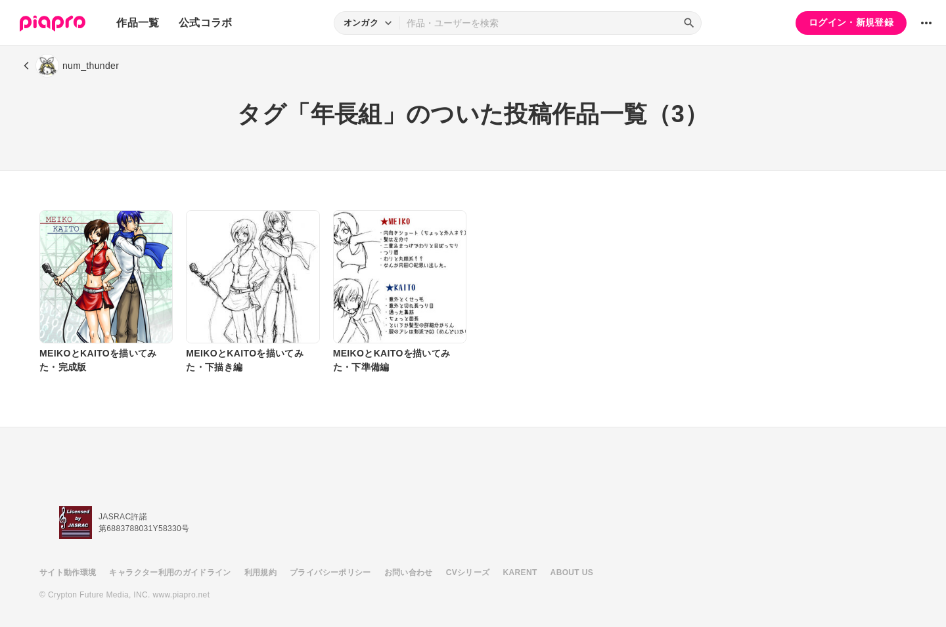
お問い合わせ (408, 572)
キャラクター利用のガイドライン (170, 572)
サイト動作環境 (67, 572)
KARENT (520, 572)
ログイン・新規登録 (851, 22)
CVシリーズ (468, 572)
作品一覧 (137, 22)
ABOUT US (572, 572)
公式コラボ (206, 22)
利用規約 (260, 572)
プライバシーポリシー (330, 572)
